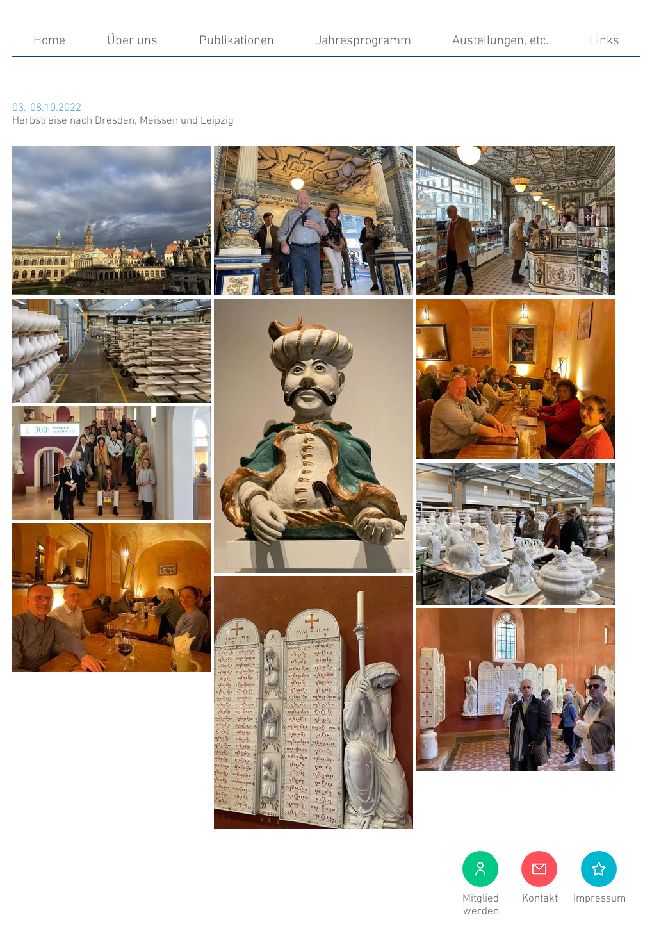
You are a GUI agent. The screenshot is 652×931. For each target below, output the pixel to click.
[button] (599, 869)
